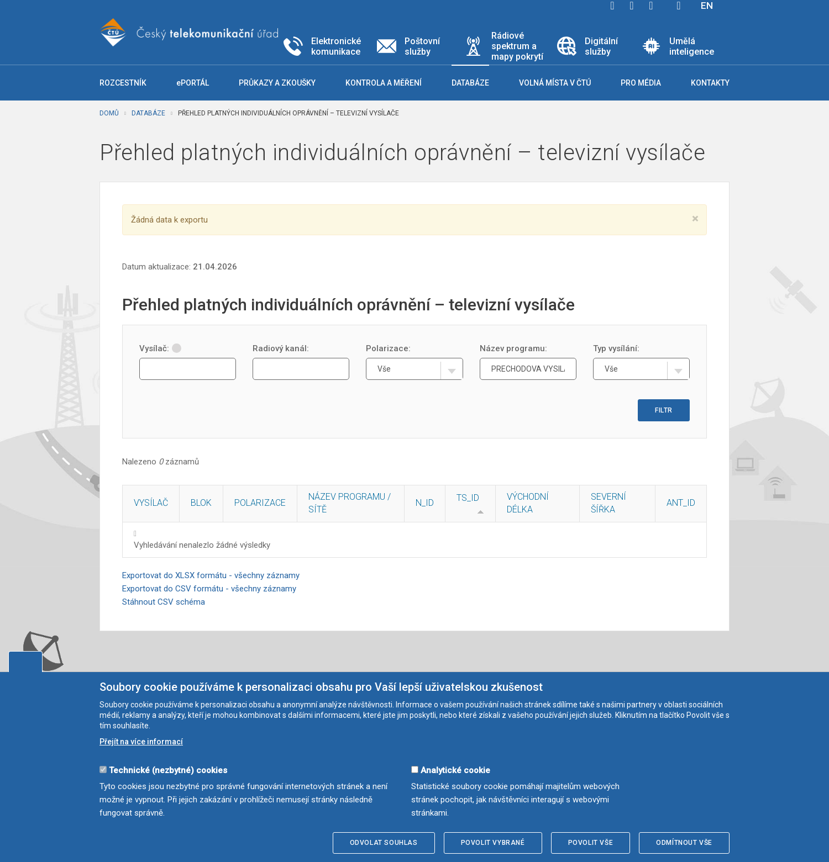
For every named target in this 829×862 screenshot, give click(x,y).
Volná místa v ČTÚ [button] (555, 82)
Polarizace (260, 503)
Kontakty (710, 82)
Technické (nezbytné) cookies (168, 770)
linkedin (651, 5)
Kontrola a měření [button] (383, 82)
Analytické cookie (455, 770)
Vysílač (151, 503)
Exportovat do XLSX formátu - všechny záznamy (211, 575)
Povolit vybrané (493, 843)
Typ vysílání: (616, 348)
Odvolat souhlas (384, 843)
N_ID (425, 503)
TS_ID (468, 498)
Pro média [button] (641, 82)
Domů (109, 113)
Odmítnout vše (684, 843)
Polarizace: (388, 348)
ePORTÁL (192, 82)
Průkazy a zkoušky (277, 82)
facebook (612, 5)
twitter (631, 5)
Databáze (148, 113)
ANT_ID (681, 503)
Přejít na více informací (141, 741)
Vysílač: (160, 348)
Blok (201, 503)
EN (707, 5)
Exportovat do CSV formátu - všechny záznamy (209, 589)
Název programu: (513, 348)
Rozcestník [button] (122, 82)
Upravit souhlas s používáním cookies (25, 661)
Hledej (678, 5)
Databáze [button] (470, 82)
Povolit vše (590, 843)
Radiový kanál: (281, 348)
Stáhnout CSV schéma (163, 602)
